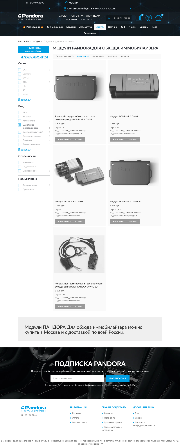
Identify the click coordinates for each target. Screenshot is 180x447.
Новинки (71, 20)
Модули (99, 27)
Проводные (28, 189)
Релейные (27, 140)
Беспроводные (30, 185)
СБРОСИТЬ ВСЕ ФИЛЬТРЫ (34, 57)
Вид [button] (21, 106)
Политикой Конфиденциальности (88, 385)
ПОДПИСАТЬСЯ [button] (117, 378)
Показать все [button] (24, 99)
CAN (25, 70)
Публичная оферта (112, 422)
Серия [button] (22, 63)
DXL (25, 82)
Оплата (75, 418)
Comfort (27, 74)
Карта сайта (109, 418)
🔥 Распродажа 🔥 (33, 27)
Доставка (76, 413)
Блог (137, 413)
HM (24, 86)
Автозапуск (85, 27)
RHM (25, 94)
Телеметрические (31, 144)
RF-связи (27, 117)
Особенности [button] (27, 156)
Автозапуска (29, 121)
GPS (123, 27)
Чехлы (132, 27)
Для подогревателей (33, 132)
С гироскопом (29, 171)
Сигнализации (55, 27)
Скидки (138, 418)
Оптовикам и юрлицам (85, 16)
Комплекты (28, 163)
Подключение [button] (27, 179)
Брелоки (71, 27)
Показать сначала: (65, 56)
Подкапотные (29, 167)
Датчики (112, 27)
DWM (26, 78)
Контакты (86, 20)
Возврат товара (79, 422)
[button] (148, 18)
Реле (154, 27)
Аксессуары (90, 33)
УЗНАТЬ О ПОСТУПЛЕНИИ (70, 139)
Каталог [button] (63, 16)
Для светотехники (32, 136)
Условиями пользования (115, 385)
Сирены (144, 27)
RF (24, 90)
